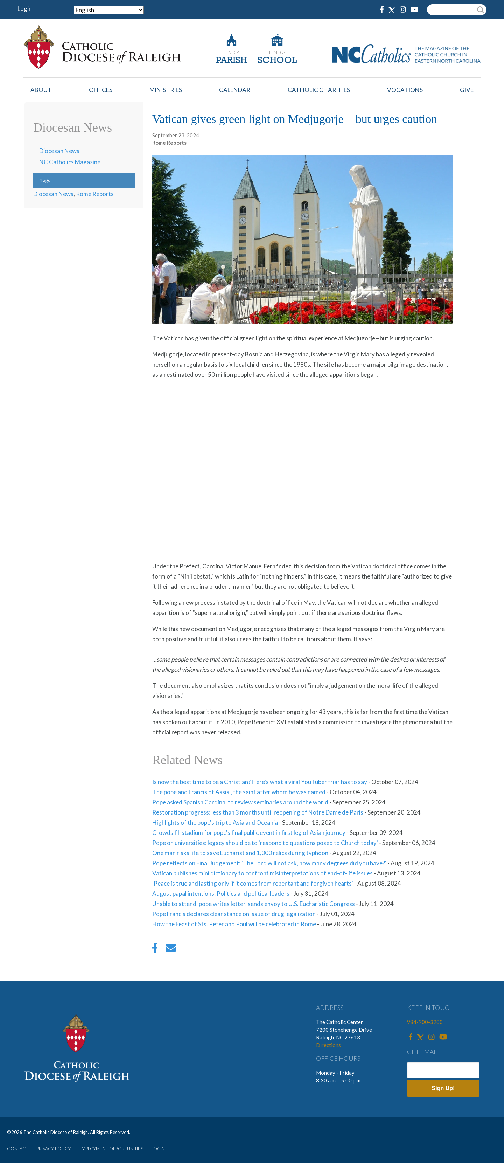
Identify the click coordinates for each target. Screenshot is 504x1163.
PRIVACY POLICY (53, 1148)
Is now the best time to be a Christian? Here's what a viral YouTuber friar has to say (259, 781)
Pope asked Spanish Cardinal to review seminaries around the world (240, 802)
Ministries (165, 90)
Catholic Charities (319, 90)
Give (467, 90)
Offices (100, 90)
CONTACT (17, 1148)
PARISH (231, 60)
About (41, 90)
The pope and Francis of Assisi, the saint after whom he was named (239, 792)
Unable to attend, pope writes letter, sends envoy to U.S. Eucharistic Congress (253, 903)
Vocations (405, 90)
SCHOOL (277, 60)
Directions (328, 1045)
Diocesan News (59, 150)
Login (25, 8)
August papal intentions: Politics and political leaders (220, 893)
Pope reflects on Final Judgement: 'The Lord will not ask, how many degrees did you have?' (269, 863)
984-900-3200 (425, 1022)
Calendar (234, 90)
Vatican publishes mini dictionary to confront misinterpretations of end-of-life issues (262, 873)
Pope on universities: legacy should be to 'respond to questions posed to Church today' (265, 842)
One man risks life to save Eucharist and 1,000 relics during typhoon (240, 853)
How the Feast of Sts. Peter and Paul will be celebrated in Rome (234, 924)
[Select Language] (109, 10)
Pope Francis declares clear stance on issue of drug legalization (234, 914)
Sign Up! (443, 1088)
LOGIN (158, 1148)
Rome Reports (95, 194)
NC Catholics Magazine (69, 162)
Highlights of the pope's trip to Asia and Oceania (215, 822)
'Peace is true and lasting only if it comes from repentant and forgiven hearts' (252, 883)
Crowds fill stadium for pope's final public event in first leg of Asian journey (248, 832)
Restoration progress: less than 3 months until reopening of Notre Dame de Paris (257, 812)
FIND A (232, 52)
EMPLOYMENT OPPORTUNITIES (111, 1148)
